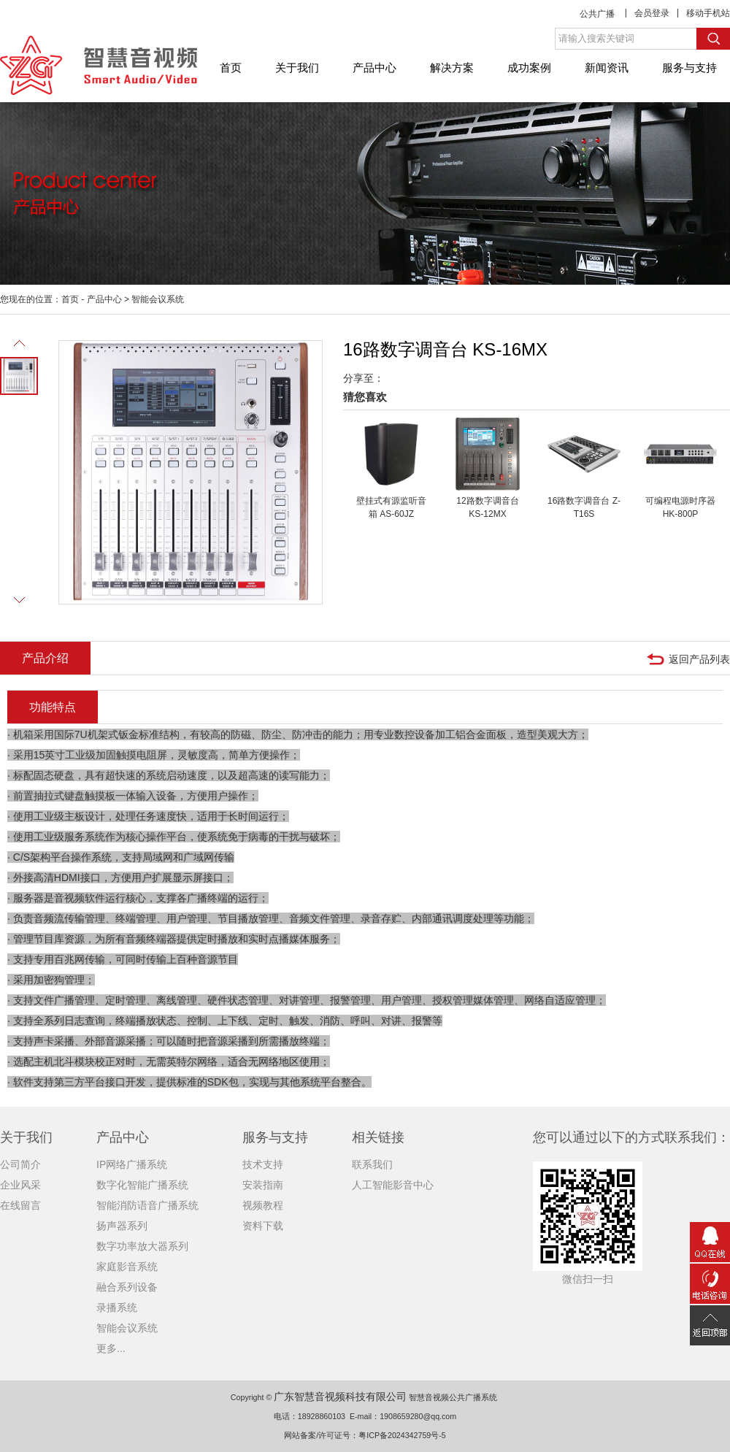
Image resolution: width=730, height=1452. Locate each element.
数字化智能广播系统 (142, 1185)
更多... (111, 1348)
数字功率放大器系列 (142, 1246)
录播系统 (116, 1307)
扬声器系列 (121, 1226)
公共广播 (597, 14)
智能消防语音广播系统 (147, 1205)
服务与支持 (689, 67)
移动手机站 (708, 13)
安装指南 (262, 1185)
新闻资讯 (607, 67)
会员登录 (651, 13)
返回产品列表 (699, 659)
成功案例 (529, 67)
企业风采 (20, 1185)
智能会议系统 (157, 299)
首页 (231, 67)
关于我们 (297, 67)
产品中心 (374, 67)
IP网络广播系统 (131, 1164)
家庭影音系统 (127, 1266)
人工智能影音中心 (393, 1185)
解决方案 (452, 67)
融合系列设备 (127, 1287)
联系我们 (372, 1164)
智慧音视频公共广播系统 (453, 1397)
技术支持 (262, 1164)
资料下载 (262, 1226)
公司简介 (20, 1164)
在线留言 (20, 1205)
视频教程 (262, 1205)
